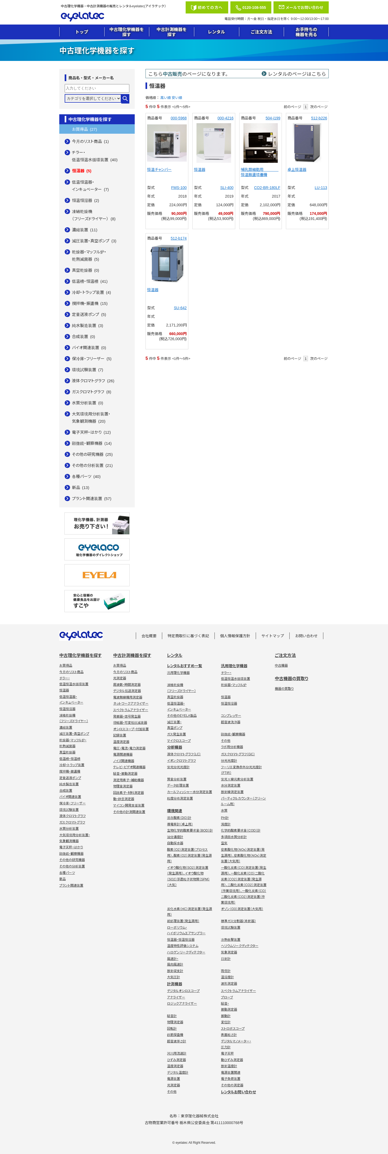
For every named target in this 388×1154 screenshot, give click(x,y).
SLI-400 (226, 187)
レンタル (216, 31)
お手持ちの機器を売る (306, 31)
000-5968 (179, 117)
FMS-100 (179, 187)
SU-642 (180, 307)
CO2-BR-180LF (267, 187)
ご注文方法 (261, 31)
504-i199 (273, 117)
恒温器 (199, 169)
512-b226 (319, 117)
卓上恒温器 (296, 169)
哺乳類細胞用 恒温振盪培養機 (260, 172)
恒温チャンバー (159, 169)
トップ (81, 31)
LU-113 (321, 187)
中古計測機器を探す (172, 31)
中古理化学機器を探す (126, 31)
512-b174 (179, 238)
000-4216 (225, 117)
